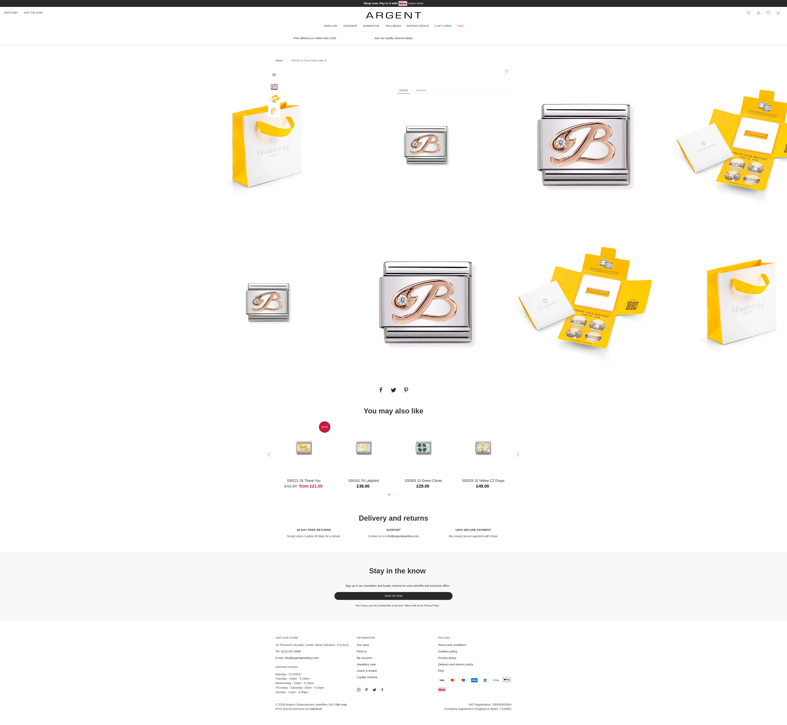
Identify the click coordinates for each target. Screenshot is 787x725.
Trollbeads (393, 25)
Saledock (315, 708)
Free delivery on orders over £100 (315, 38)
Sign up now (394, 595)
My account (364, 658)
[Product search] (749, 13)
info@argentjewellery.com (402, 536)
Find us (362, 651)
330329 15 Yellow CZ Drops (483, 481)
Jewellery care (366, 664)
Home (278, 60)
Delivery (421, 90)
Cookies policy (447, 651)
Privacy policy (447, 658)
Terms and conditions (452, 645)
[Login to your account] (758, 13)
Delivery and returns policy (455, 664)
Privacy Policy (431, 605)
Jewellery (330, 25)
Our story (11, 12)
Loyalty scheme (367, 677)
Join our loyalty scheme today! (393, 38)
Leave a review (367, 670)
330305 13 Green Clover (423, 481)
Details (403, 90)
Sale (460, 25)
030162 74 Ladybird (363, 481)
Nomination (371, 25)
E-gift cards (443, 25)
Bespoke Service (418, 25)
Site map (341, 704)
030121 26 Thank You (304, 481)
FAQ (441, 670)
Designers (350, 25)
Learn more (415, 3)
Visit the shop (33, 12)
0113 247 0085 (291, 651)
